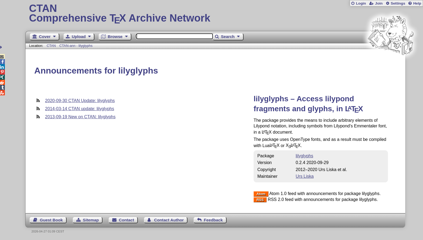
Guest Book (51, 220)
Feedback (213, 220)
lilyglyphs (304, 156)
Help (417, 3)
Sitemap (91, 220)
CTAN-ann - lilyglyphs (76, 46)
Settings (398, 3)
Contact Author (169, 220)
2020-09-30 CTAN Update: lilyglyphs (80, 100)
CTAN (51, 46)
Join (379, 3)
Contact (126, 220)
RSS (260, 200)
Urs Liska (305, 176)
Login (361, 3)
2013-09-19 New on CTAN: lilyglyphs (80, 116)
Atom (261, 194)
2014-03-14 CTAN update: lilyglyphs (79, 108)
